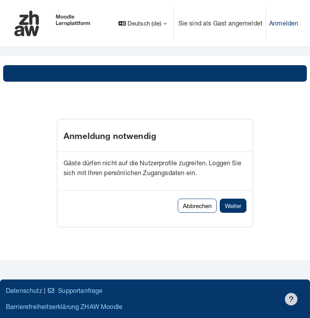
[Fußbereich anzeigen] (291, 299)
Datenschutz (24, 290)
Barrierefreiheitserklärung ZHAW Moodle (64, 306)
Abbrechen (197, 205)
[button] (142, 23)
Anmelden (283, 23)
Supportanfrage (74, 290)
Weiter (233, 205)
